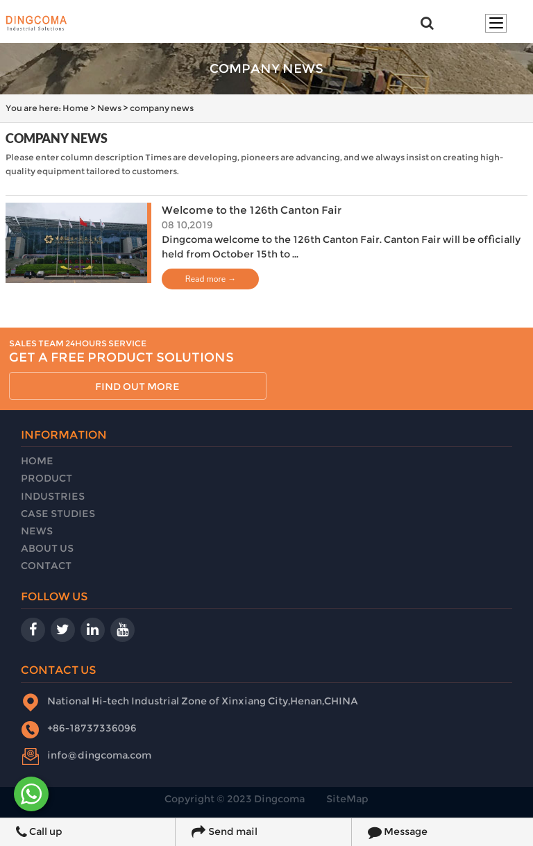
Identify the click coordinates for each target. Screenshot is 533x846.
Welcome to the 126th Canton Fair (251, 210)
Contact (46, 565)
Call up (39, 832)
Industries (53, 496)
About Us (47, 548)
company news (162, 108)
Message (398, 832)
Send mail (224, 832)
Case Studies (58, 513)
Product (46, 478)
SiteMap (347, 799)
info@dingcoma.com (99, 755)
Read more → (210, 279)
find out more (137, 386)
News (109, 108)
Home (75, 108)
